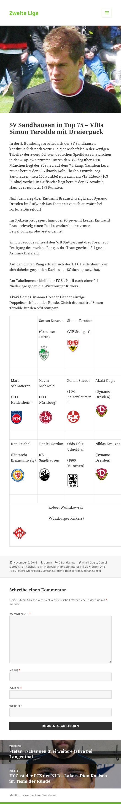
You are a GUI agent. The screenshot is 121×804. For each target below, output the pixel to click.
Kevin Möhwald (46, 567)
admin (48, 562)
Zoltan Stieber (92, 571)
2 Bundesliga (67, 562)
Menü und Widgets (107, 17)
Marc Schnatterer (68, 567)
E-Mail (15, 688)
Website (15, 706)
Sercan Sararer (52, 571)
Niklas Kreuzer (89, 567)
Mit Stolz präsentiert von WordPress (32, 795)
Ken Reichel (27, 567)
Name (15, 670)
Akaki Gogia (89, 562)
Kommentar (20, 614)
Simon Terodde (72, 571)
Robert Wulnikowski (28, 571)
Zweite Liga (23, 12)
